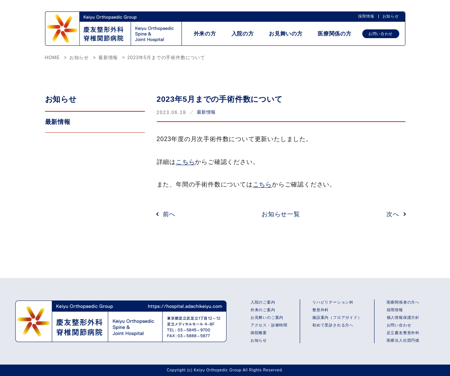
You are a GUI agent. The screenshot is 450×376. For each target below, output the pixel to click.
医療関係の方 (335, 34)
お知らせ (390, 16)
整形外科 (320, 310)
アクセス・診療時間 (269, 325)
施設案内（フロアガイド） (337, 317)
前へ (169, 214)
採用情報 (366, 16)
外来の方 (204, 34)
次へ (392, 214)
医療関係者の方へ (403, 302)
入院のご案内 (263, 302)
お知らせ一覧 (281, 214)
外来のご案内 (263, 310)
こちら (185, 162)
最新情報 (206, 112)
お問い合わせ (380, 34)
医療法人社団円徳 (403, 340)
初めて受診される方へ (333, 325)
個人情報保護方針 (403, 317)
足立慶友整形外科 (403, 333)
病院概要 (259, 333)
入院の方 (242, 34)
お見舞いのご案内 (267, 317)
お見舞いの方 (285, 34)
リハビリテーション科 (333, 302)
